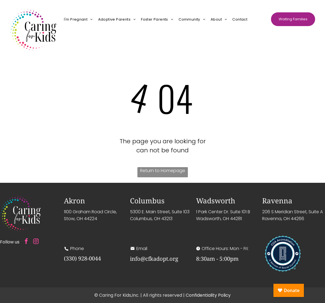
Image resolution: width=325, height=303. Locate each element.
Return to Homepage (162, 170)
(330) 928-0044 (82, 258)
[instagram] (36, 242)
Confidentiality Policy (208, 295)
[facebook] (26, 242)
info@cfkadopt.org (154, 258)
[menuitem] (78, 19)
